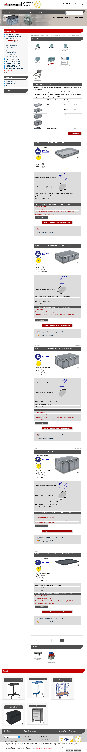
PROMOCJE (9, 70)
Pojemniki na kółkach (11, 52)
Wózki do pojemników (11, 42)
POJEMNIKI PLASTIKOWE (13, 36)
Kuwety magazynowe (11, 47)
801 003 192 (48, 738)
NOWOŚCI (8, 72)
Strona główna (34, 35)
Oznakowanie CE (10, 85)
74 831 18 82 (46, 739)
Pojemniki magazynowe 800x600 (74, 35)
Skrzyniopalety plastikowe (12, 56)
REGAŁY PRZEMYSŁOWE (13, 63)
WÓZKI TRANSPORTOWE (13, 61)
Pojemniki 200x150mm (37, 48)
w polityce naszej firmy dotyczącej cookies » (44, 748)
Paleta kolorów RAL (11, 81)
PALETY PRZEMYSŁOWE (13, 59)
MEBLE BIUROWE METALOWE (15, 68)
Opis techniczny (75, 133)
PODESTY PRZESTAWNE (13, 65)
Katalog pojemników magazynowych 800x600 (50, 229)
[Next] (76, 640)
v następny (78, 140)
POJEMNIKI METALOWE (13, 58)
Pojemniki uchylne (10, 49)
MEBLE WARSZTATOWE (13, 34)
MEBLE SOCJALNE (11, 67)
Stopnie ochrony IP (11, 83)
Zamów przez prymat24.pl (45, 232)
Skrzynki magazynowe (11, 51)
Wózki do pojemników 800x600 (37, 656)
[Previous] (38, 640)
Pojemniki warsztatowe (11, 45)
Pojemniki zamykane (11, 43)
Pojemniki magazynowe (12, 40)
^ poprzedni (37, 242)
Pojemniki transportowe (11, 38)
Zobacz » (76, 104)
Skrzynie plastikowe (10, 54)
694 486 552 (47, 740)
